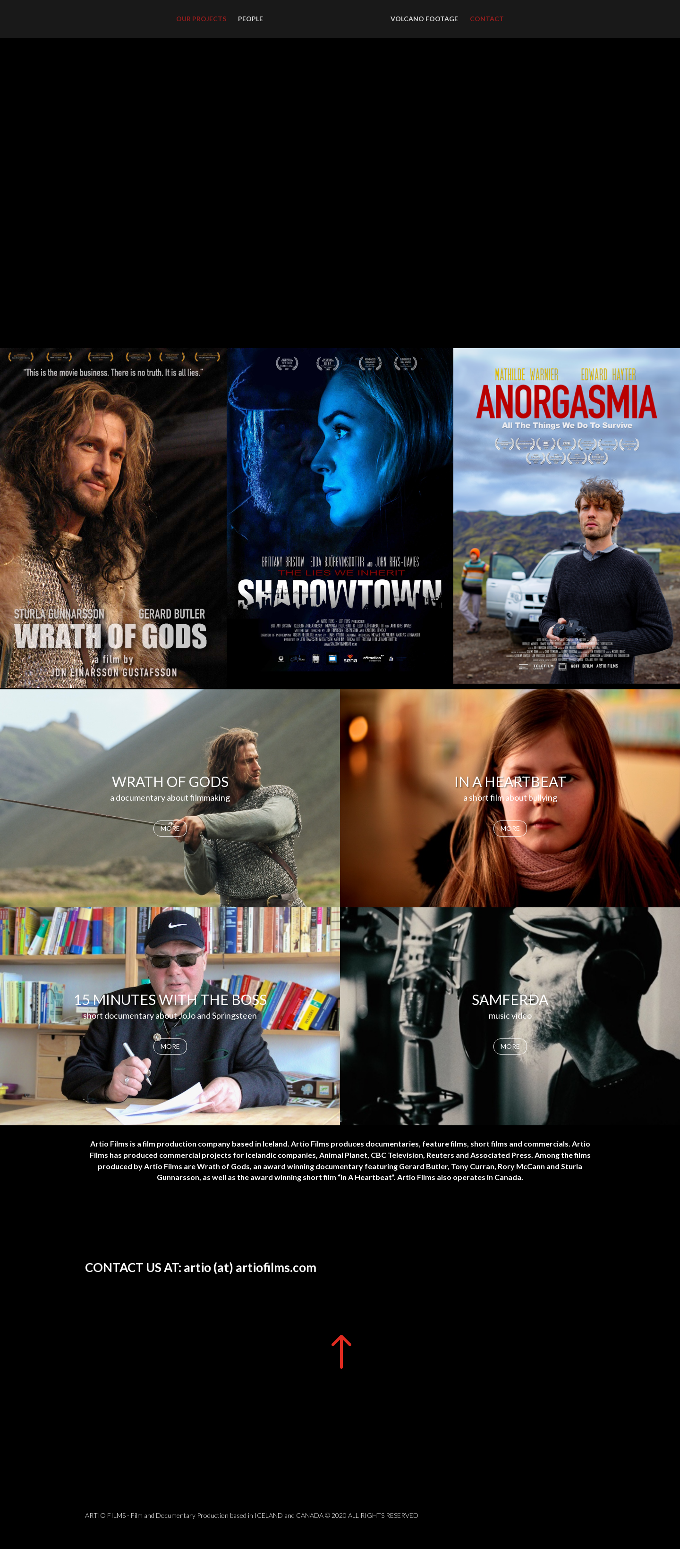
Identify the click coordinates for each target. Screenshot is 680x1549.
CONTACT (487, 19)
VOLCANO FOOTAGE (424, 19)
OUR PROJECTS (201, 19)
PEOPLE (250, 19)
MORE (170, 828)
